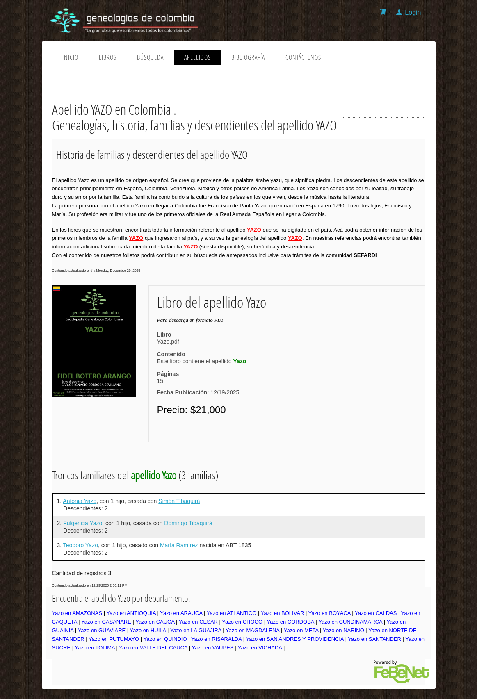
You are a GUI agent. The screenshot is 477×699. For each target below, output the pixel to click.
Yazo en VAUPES (212, 647)
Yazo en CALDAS (376, 613)
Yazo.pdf (168, 341)
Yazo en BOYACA (329, 613)
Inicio (70, 57)
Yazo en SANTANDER (374, 639)
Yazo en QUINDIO (165, 639)
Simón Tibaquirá (179, 501)
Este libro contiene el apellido (201, 361)
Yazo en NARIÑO (343, 630)
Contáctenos (303, 57)
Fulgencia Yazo (82, 523)
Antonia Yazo (79, 501)
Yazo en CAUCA (154, 622)
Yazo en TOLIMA (95, 647)
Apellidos (197, 57)
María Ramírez (179, 545)
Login (413, 12)
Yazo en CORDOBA (290, 622)
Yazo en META (301, 630)
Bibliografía (248, 57)
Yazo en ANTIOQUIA (130, 613)
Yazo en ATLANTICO (232, 613)
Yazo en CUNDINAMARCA (350, 622)
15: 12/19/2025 (198, 386)
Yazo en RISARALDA (216, 639)
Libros (107, 57)
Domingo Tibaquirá (188, 523)
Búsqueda (150, 57)
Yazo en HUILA (148, 630)
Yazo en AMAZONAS (77, 613)
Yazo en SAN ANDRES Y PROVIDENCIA (295, 639)
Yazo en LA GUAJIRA (195, 630)
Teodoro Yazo (80, 545)
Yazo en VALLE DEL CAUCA (153, 647)
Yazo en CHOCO (242, 622)
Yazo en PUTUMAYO (114, 639)
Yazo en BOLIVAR (282, 613)
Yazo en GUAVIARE (102, 630)
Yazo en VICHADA (260, 647)
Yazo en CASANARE (106, 622)
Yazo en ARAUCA (181, 613)
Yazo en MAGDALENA (252, 630)
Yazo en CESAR (198, 622)
